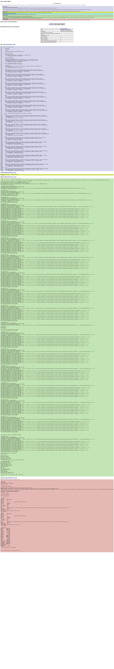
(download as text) (10, 44)
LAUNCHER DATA (5, 19)
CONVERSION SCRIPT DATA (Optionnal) (9, 13)
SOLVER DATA (5, 6)
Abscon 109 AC (51, 24)
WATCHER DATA (5, 15)
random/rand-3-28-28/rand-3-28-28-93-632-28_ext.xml (65, 29)
